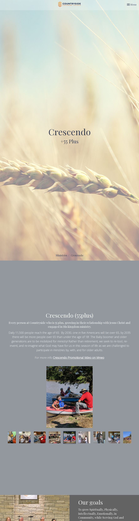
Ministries (61, 255)
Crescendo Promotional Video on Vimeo (78, 357)
